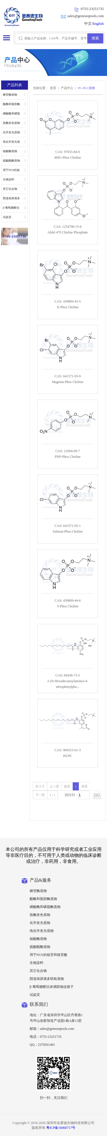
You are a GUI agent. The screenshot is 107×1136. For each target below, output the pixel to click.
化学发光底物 (11, 132)
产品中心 (67, 88)
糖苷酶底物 (10, 94)
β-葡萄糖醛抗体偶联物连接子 (11, 209)
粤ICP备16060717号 (61, 1128)
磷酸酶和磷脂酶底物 (11, 115)
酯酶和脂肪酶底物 (11, 105)
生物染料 (8, 179)
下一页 (40, 795)
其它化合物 (10, 188)
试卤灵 (7, 217)
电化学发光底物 (11, 143)
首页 (53, 88)
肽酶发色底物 (11, 122)
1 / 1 (52, 795)
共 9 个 (40, 786)
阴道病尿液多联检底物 (11, 200)
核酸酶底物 (10, 151)
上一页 (54, 786)
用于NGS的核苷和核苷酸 (11, 171)
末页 (84, 786)
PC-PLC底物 (86, 88)
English (98, 24)
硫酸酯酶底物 (11, 160)
